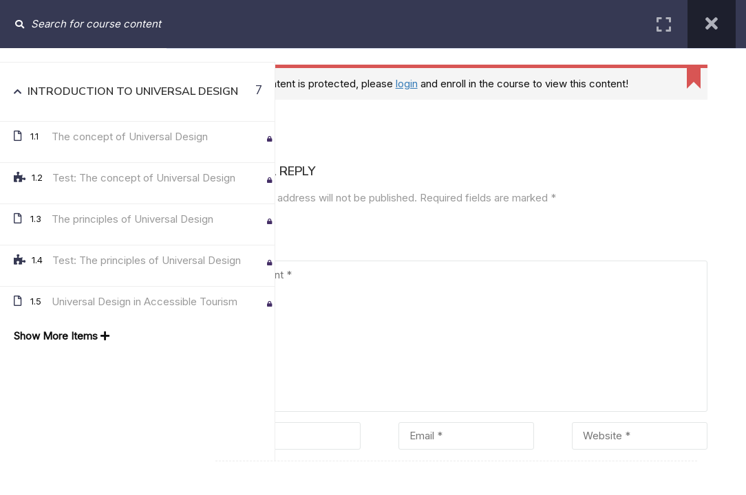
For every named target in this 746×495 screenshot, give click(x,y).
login (416, 83)
